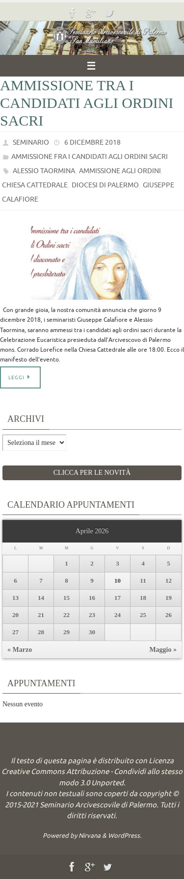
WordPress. (124, 835)
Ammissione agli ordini (120, 171)
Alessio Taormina (44, 171)
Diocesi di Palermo (105, 185)
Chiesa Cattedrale (35, 185)
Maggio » (163, 649)
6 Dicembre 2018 (92, 142)
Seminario (31, 142)
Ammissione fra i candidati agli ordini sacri (89, 157)
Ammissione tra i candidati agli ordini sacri (86, 103)
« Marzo (19, 649)
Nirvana (90, 835)
